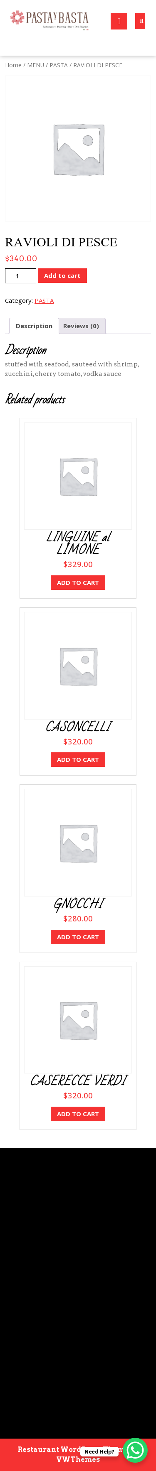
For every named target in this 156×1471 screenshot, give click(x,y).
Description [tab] (34, 326)
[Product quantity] (20, 276)
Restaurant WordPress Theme (73, 1450)
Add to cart (62, 275)
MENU (35, 65)
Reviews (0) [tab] (81, 326)
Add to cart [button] (78, 582)
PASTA (59, 65)
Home (13, 65)
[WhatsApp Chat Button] (135, 1450)
